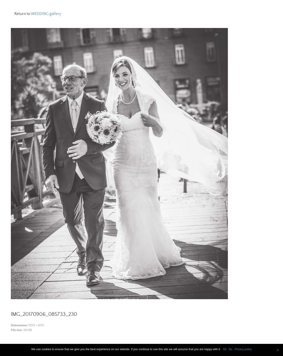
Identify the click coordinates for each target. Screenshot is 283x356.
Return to (37, 14)
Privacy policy (243, 349)
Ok (225, 349)
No (230, 349)
